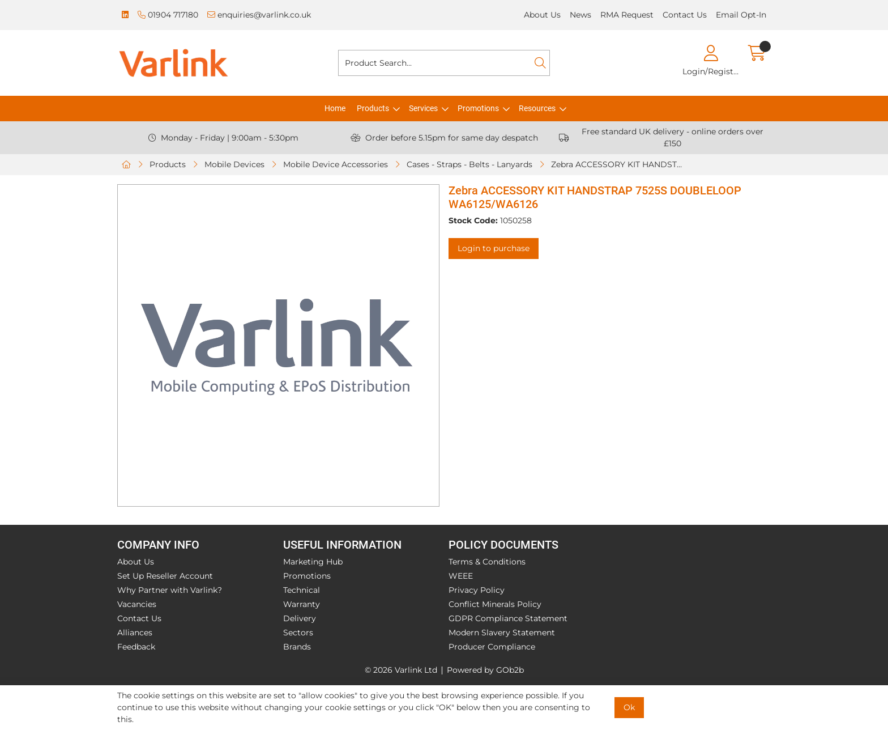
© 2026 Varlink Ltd (401, 670)
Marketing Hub (313, 562)
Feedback (136, 647)
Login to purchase (494, 248)
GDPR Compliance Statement (508, 618)
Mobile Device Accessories (335, 164)
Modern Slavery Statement (502, 632)
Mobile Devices (234, 164)
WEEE (461, 576)
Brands (297, 647)
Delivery (299, 618)
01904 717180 (168, 15)
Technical (301, 590)
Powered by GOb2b (485, 670)
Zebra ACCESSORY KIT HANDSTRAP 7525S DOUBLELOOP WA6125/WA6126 (619, 164)
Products (373, 108)
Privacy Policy (477, 590)
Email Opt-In (741, 15)
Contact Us (685, 15)
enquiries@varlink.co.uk (259, 15)
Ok (629, 707)
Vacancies (136, 604)
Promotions (478, 108)
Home (335, 108)
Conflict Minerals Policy (495, 604)
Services (423, 108)
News (580, 15)
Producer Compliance (492, 647)
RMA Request (627, 15)
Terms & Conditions (487, 562)
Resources (537, 108)
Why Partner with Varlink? (169, 590)
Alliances (134, 632)
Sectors (298, 632)
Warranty (301, 604)
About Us (542, 15)
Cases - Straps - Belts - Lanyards (469, 164)
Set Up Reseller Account (165, 576)
